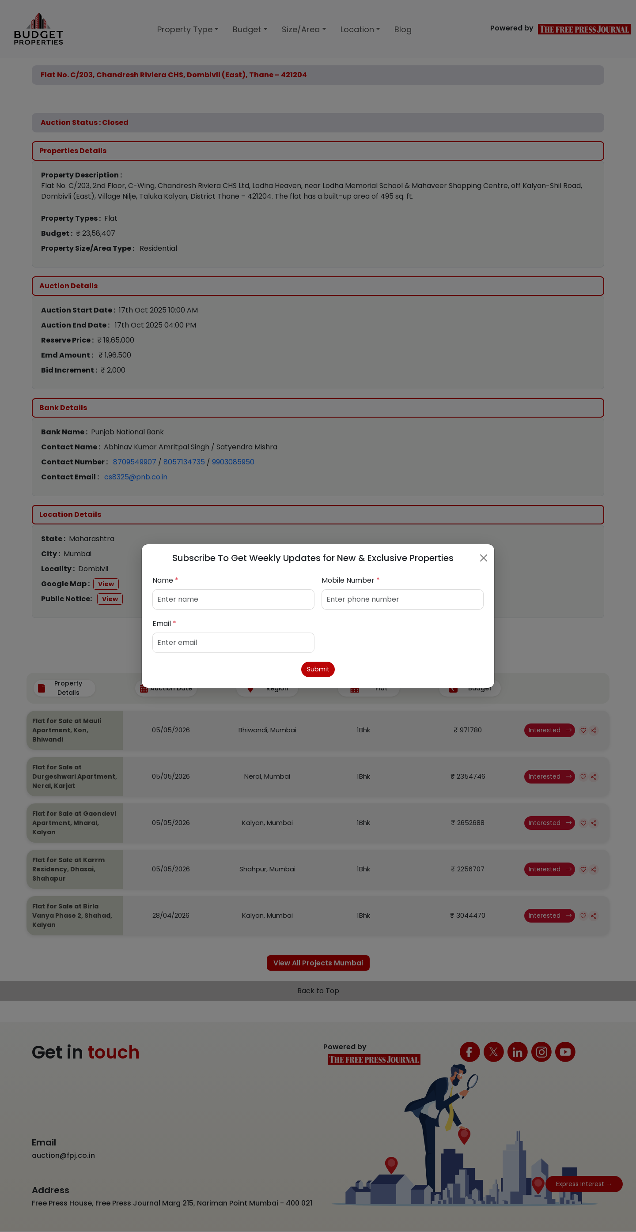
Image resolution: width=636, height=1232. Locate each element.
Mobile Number (351, 579)
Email (164, 623)
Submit (318, 669)
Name (165, 579)
